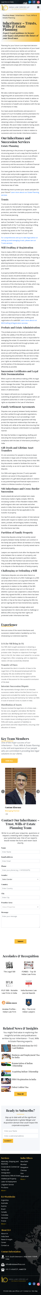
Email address (7, 857)
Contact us (5, 1245)
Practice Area (6, 902)
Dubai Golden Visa (20, 1087)
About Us (4, 1233)
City (2, 893)
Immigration (5, 1173)
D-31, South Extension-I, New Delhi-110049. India (21, 1258)
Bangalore (24, 1167)
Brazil (3, 1209)
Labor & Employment (9, 1182)
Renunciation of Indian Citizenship (22, 1064)
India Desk (5, 1236)
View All (9, 761)
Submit (20, 941)
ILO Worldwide (8, 1196)
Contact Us (27, 1291)
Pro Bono (4, 1187)
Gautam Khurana (13, 807)
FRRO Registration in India (24, 1079)
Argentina (4, 1200)
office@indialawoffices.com (15, 1264)
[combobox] (20, 907)
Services (5, 1158)
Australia (4, 1203)
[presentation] (16, 933)
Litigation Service (7, 1184)
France (3, 1221)
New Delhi (24, 1161)
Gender (4, 875)
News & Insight (6, 1239)
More (3, 1190)
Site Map (34, 1291)
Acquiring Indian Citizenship (25, 1071)
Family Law (5, 1170)
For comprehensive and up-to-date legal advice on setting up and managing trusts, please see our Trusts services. (19, 240)
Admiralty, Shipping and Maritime (10, 1162)
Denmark (4, 1218)
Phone (3, 866)
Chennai (23, 1170)
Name (3, 848)
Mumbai (23, 1164)
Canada (4, 1212)
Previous (3, 791)
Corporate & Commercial (10, 1167)
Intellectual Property (8, 1179)
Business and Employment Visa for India (26, 1056)
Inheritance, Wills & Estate (10, 1176)
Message (4, 912)
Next (38, 791)
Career (3, 1242)
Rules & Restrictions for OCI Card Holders (24, 1046)
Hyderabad (24, 1176)
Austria (3, 1206)
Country (4, 884)
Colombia (4, 1215)
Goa (21, 1173)
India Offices (26, 1158)
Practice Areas (8, 15)
